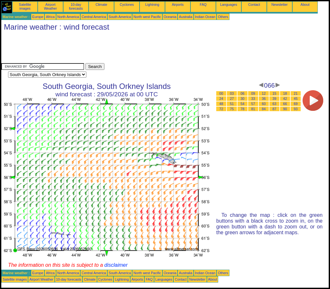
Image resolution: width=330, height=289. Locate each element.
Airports (178, 4)
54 (243, 104)
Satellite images (25, 6)
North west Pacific (147, 17)
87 (275, 109)
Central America (94, 17)
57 (253, 104)
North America (68, 17)
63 (275, 104)
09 (253, 93)
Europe (37, 17)
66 (285, 104)
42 (285, 99)
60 (264, 104)
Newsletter (279, 4)
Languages (228, 4)
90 (285, 109)
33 (253, 99)
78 (243, 109)
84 (264, 109)
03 (232, 93)
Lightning (152, 4)
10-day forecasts (76, 6)
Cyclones (127, 4)
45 (296, 99)
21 (296, 93)
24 (221, 99)
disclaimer (116, 265)
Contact (254, 4)
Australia (185, 17)
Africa (50, 17)
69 (296, 104)
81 (253, 109)
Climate (101, 4)
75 (232, 109)
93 (296, 109)
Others (223, 17)
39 (275, 99)
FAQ (203, 4)
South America (120, 17)
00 (221, 93)
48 (221, 104)
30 (243, 99)
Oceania (170, 17)
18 (285, 93)
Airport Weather (50, 6)
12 (264, 93)
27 (232, 99)
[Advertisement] (118, 48)
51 (232, 104)
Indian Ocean (205, 17)
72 (221, 109)
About (305, 4)
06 (243, 93)
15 (275, 93)
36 (264, 99)
